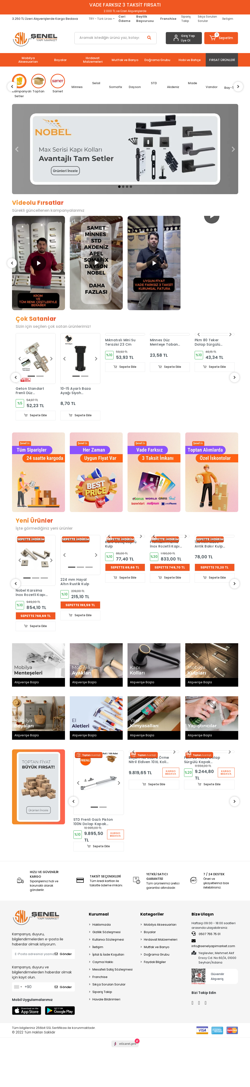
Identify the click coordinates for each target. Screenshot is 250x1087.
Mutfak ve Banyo (156, 947)
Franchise (100, 977)
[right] (238, 86)
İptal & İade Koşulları (108, 954)
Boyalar (150, 932)
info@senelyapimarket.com (213, 944)
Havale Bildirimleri (106, 999)
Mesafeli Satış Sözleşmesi (112, 969)
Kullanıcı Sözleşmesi (108, 939)
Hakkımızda (101, 924)
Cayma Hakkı (102, 962)
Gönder (63, 954)
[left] (12, 86)
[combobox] (17, 987)
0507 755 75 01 (206, 933)
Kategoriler (152, 914)
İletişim (227, 19)
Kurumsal (99, 914)
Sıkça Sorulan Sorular (207, 18)
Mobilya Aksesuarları (160, 924)
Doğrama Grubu (156, 954)
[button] (221, 38)
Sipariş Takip (186, 18)
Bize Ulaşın (203, 914)
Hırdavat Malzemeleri (160, 939)
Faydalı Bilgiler (155, 962)
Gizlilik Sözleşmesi (106, 932)
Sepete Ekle (35, 415)
